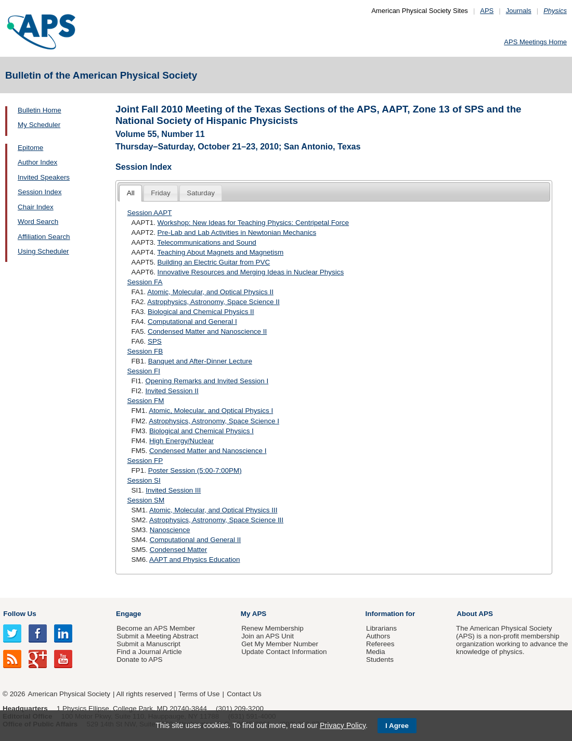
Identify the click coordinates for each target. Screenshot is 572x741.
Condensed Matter (178, 550)
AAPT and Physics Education (194, 559)
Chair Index (36, 207)
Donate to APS (139, 659)
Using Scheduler (43, 251)
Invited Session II (171, 391)
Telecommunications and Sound (206, 242)
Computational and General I (192, 321)
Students (380, 659)
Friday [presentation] (160, 193)
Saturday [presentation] (201, 193)
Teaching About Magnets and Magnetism (220, 252)
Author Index (37, 162)
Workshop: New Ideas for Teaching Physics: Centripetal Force (253, 223)
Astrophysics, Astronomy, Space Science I (214, 421)
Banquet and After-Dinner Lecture (200, 361)
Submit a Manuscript (148, 644)
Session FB (145, 351)
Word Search (38, 221)
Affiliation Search (44, 237)
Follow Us (19, 614)
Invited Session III (173, 490)
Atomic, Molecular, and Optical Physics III (213, 510)
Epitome (30, 148)
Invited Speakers (44, 177)
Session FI (143, 371)
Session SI (144, 480)
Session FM (145, 401)
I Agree (397, 726)
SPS (155, 341)
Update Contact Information (284, 652)
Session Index (39, 192)
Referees (380, 644)
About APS (475, 614)
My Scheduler (39, 125)
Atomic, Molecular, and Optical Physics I (211, 411)
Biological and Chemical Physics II (201, 312)
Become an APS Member (155, 628)
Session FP (145, 460)
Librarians (381, 628)
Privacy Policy (343, 725)
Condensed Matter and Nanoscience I (208, 451)
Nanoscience (170, 530)
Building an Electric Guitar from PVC (214, 262)
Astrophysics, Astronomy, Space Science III (216, 520)
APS (486, 11)
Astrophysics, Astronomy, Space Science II (213, 302)
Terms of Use (198, 694)
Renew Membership (272, 628)
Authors (378, 636)
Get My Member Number (279, 644)
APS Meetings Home (535, 42)
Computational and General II (195, 540)
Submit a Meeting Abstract (157, 636)
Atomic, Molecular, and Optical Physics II (210, 292)
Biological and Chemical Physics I (201, 431)
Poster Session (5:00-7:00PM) (195, 470)
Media (375, 652)
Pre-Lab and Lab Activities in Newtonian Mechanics (237, 232)
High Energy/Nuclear (181, 441)
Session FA (145, 282)
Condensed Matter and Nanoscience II (207, 331)
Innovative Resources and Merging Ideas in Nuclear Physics (251, 272)
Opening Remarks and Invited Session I (206, 381)
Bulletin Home (39, 110)
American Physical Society (69, 694)
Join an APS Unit (267, 636)
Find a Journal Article (148, 652)
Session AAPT (149, 213)
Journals (518, 11)
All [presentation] (131, 193)
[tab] (130, 193)
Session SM (146, 500)
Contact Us (244, 694)
